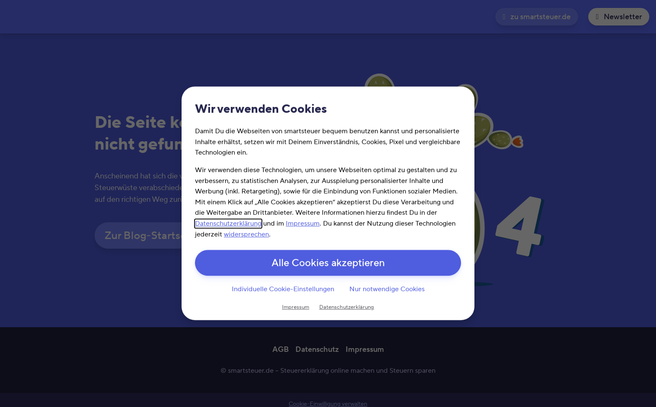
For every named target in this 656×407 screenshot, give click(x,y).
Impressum (303, 223)
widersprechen (246, 234)
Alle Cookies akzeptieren (328, 263)
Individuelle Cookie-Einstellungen (283, 289)
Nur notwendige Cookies (387, 289)
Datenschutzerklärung (228, 223)
